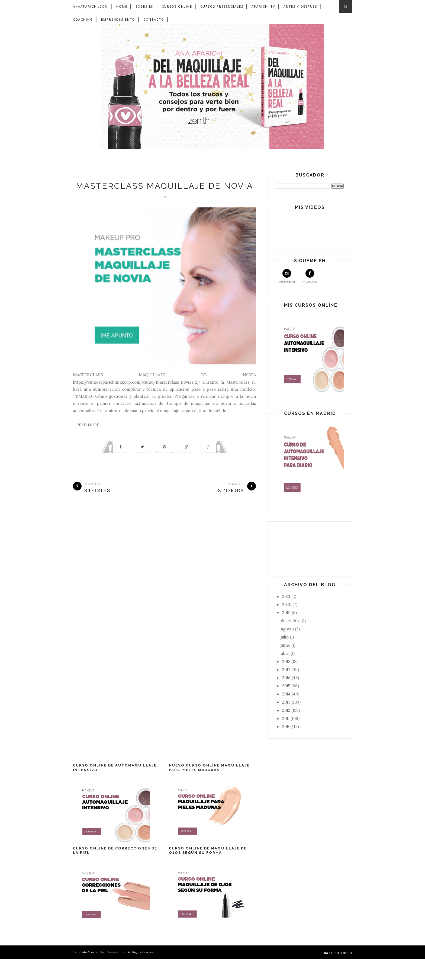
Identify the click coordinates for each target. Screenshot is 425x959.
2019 (287, 612)
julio (285, 637)
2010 (287, 726)
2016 (287, 677)
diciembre (291, 620)
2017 (286, 669)
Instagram (287, 276)
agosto (288, 628)
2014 (287, 694)
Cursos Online (177, 6)
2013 (287, 702)
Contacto (153, 19)
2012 (286, 710)
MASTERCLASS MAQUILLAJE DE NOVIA (164, 186)
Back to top (338, 953)
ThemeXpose (115, 952)
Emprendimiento (118, 19)
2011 (286, 718)
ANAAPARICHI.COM (90, 6)
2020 (287, 604)
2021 (286, 596)
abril (286, 653)
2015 (286, 685)
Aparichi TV (263, 6)
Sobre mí (145, 6)
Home (121, 6)
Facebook (309, 276)
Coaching (83, 19)
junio (286, 645)
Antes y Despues (300, 6)
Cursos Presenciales (221, 6)
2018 (286, 661)
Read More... (89, 424)
